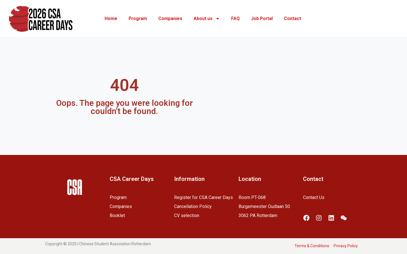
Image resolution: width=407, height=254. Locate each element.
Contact (292, 18)
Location (250, 179)
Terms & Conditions (312, 246)
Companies (170, 18)
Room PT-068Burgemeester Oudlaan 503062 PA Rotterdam (264, 206)
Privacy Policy (346, 246)
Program (138, 18)
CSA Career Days (132, 179)
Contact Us (313, 197)
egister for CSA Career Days (205, 197)
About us (207, 19)
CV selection (186, 215)
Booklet (117, 215)
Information (189, 179)
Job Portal (262, 18)
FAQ (235, 18)
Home (111, 18)
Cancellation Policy (193, 206)
